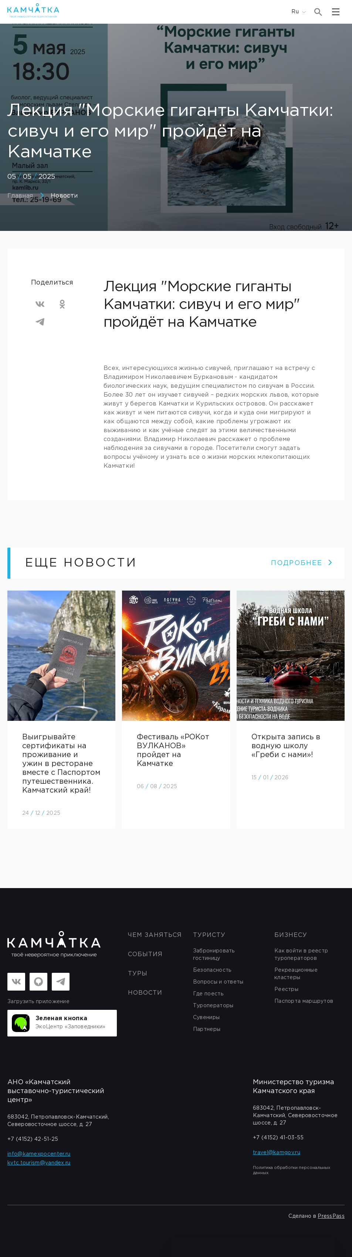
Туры (138, 974)
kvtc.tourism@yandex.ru (39, 1163)
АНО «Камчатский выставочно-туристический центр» (55, 1091)
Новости (64, 196)
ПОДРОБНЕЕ (302, 563)
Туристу (209, 935)
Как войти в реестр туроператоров (301, 955)
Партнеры (206, 1029)
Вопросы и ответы (218, 982)
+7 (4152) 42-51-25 (32, 1139)
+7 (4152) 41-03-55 (278, 1138)
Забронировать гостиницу (214, 955)
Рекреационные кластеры (296, 974)
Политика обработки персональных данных (291, 1170)
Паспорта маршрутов (303, 1001)
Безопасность (212, 970)
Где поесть (208, 994)
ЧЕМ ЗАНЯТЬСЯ (155, 935)
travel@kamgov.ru (276, 1152)
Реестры (286, 989)
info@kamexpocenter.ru (38, 1154)
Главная (20, 196)
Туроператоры (213, 1006)
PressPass (331, 1216)
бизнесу (290, 935)
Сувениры (206, 1017)
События (145, 954)
